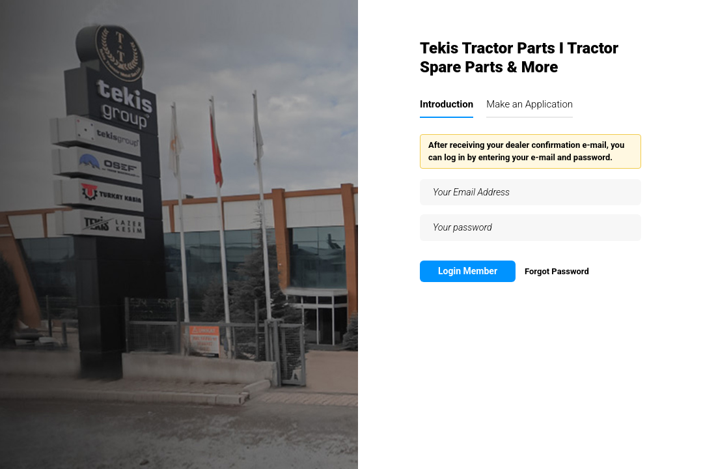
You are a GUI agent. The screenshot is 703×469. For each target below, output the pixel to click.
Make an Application (529, 104)
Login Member (467, 271)
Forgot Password (557, 271)
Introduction (446, 104)
